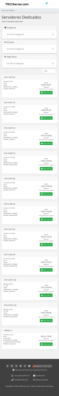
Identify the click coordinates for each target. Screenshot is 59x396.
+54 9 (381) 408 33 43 (20, 376)
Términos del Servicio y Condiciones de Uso (29, 370)
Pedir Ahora (46, 93)
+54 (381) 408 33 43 (19, 380)
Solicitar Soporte (40, 380)
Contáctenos (39, 376)
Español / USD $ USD (42, 366)
